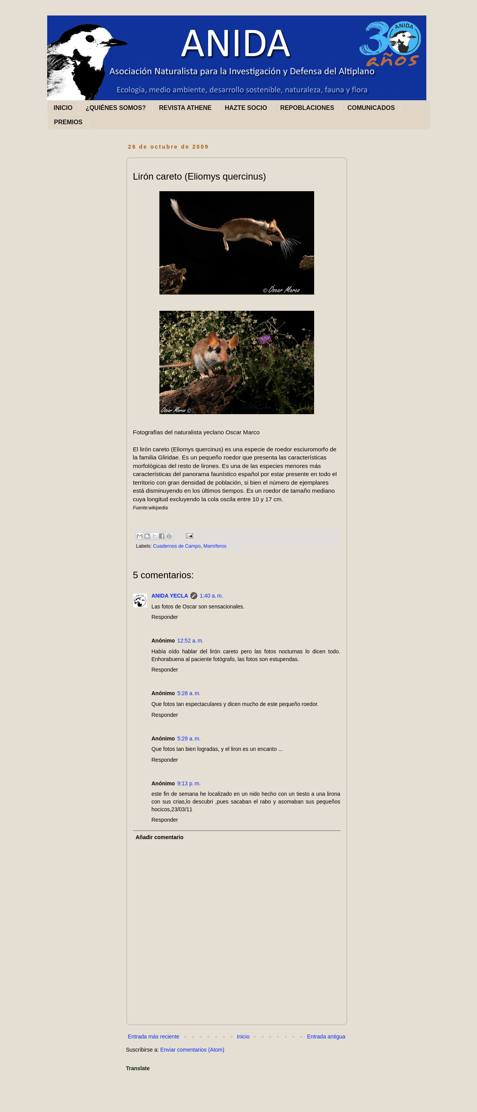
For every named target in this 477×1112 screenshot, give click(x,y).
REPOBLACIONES (307, 108)
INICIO (63, 108)
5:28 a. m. (188, 693)
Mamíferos (214, 546)
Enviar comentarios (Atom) (192, 1050)
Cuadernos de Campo (177, 546)
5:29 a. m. (188, 738)
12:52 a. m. (190, 640)
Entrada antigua (326, 1036)
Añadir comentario (160, 837)
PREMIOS (68, 122)
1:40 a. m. (211, 596)
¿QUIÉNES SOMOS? (115, 108)
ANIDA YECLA (170, 596)
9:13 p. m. (188, 783)
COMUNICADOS (371, 108)
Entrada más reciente (154, 1036)
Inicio (243, 1036)
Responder (165, 617)
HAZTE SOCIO (246, 108)
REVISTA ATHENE (185, 108)
